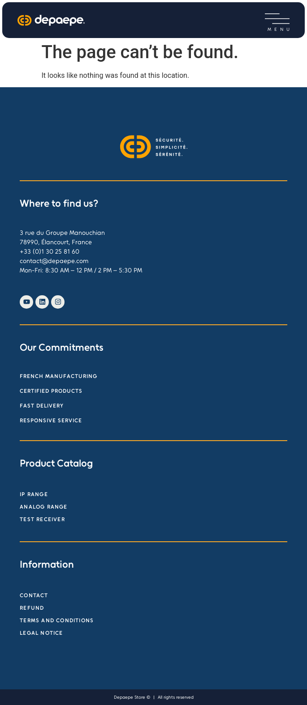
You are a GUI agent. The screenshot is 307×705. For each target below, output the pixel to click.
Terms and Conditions (57, 620)
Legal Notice (41, 633)
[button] (277, 19)
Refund (32, 608)
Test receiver (42, 519)
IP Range (34, 494)
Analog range (43, 507)
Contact (34, 595)
